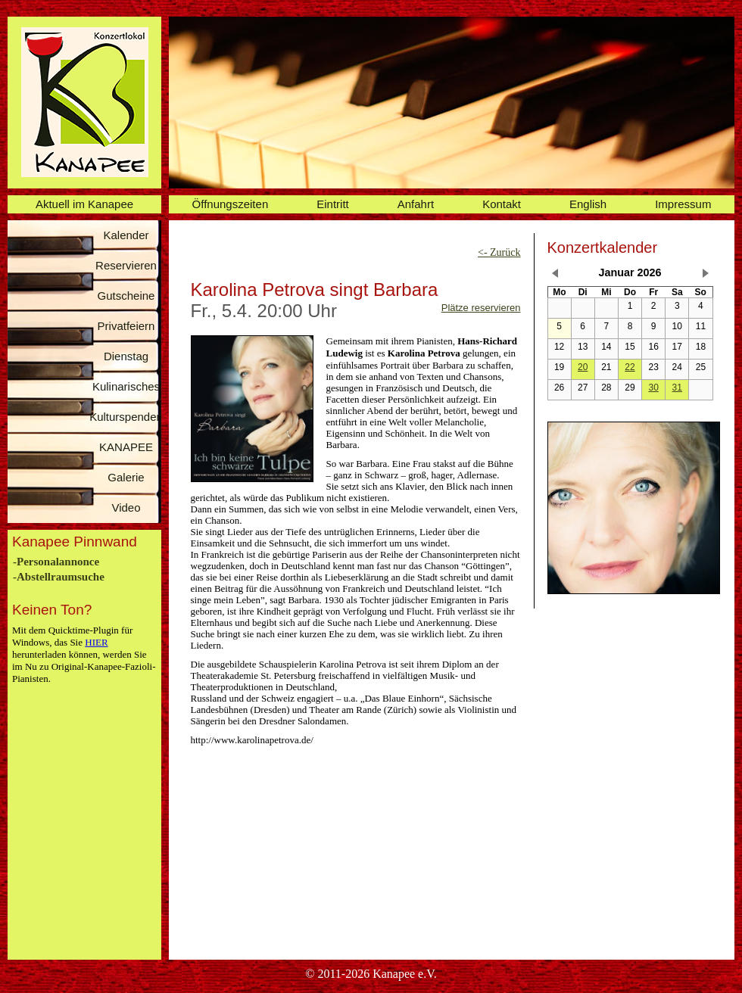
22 (629, 367)
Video (125, 507)
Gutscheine (126, 295)
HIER (96, 642)
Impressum (683, 204)
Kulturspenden (126, 416)
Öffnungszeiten (230, 204)
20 (583, 367)
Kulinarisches (126, 386)
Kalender (125, 235)
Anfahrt (416, 204)
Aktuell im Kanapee (84, 204)
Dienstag (126, 356)
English (587, 204)
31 (677, 387)
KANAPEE (126, 446)
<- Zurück (499, 252)
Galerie (126, 477)
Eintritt (332, 204)
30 (653, 387)
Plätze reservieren (481, 307)
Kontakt (501, 204)
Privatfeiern (126, 325)
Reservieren (126, 265)
